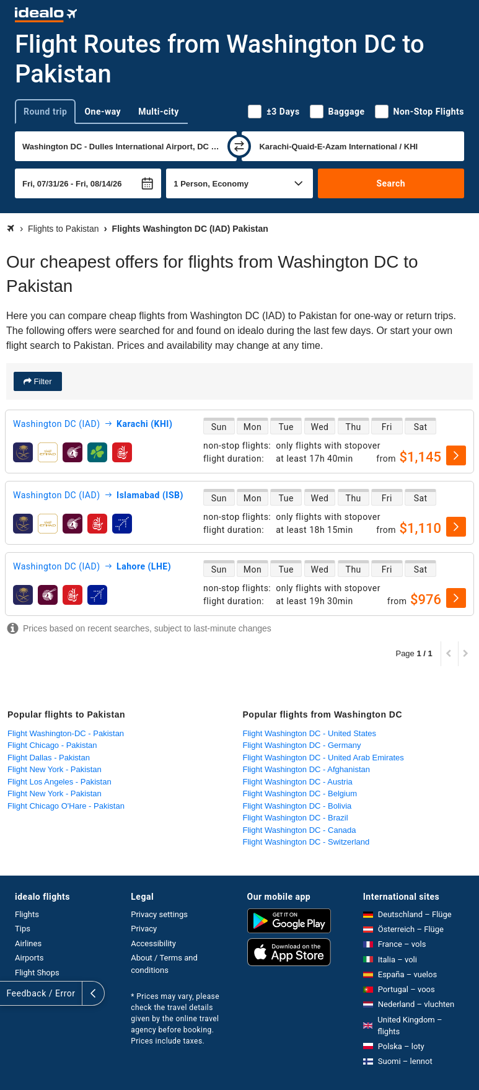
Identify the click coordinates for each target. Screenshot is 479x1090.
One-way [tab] (102, 111)
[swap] (239, 146)
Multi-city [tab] (158, 111)
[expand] (11, 993)
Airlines (28, 943)
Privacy (144, 928)
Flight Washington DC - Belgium (300, 793)
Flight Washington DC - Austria (298, 781)
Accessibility (153, 943)
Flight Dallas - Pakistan (48, 757)
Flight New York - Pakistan (54, 769)
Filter (42, 381)
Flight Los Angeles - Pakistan (59, 781)
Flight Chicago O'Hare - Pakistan (66, 806)
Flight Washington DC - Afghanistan (306, 769)
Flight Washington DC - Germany (302, 745)
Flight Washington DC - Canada (299, 830)
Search (390, 183)
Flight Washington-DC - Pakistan (65, 733)
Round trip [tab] (45, 111)
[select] (456, 455)
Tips (22, 928)
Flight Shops (37, 972)
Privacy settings (159, 914)
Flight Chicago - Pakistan (52, 745)
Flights (27, 914)
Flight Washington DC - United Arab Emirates (323, 757)
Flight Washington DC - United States (310, 733)
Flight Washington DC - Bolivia (297, 806)
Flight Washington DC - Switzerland (306, 841)
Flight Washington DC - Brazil (295, 817)
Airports (29, 957)
